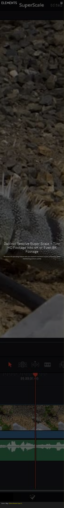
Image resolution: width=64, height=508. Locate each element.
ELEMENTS (9, 2)
